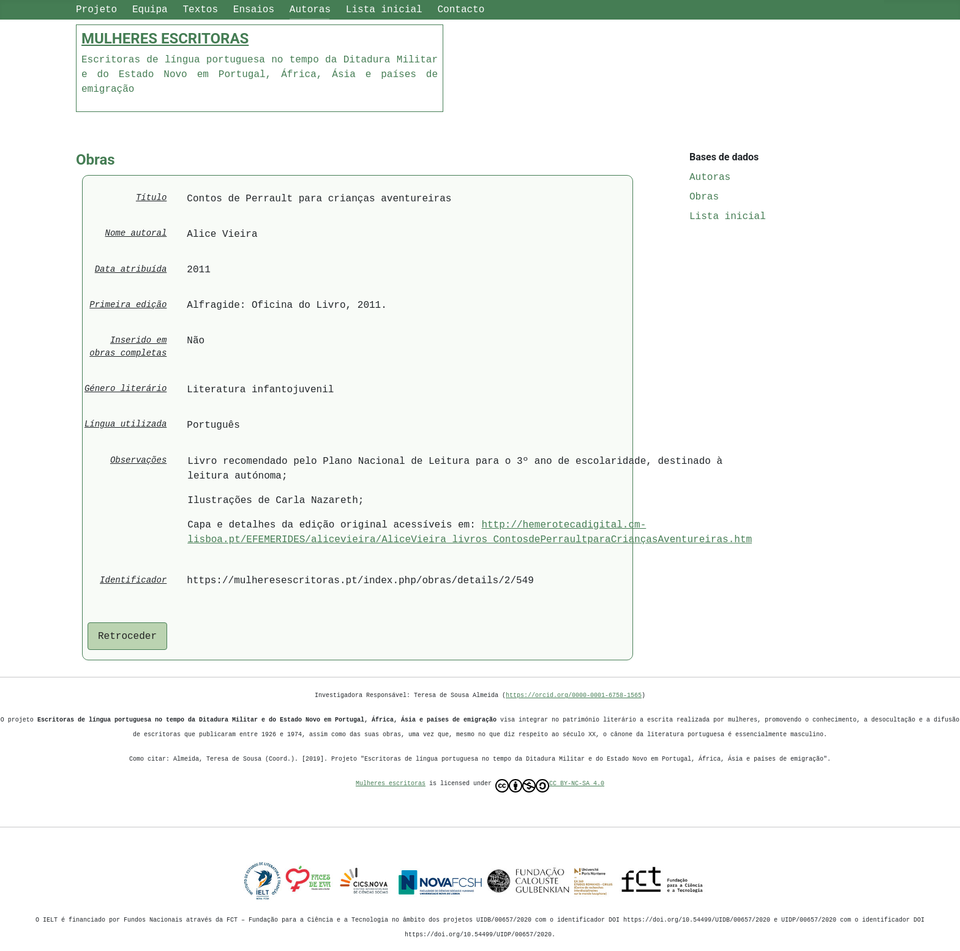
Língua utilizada (125, 424)
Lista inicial (384, 10)
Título (151, 198)
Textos (200, 10)
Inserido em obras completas (128, 347)
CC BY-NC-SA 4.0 (549, 785)
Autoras (310, 10)
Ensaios (253, 10)
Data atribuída (131, 269)
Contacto (460, 10)
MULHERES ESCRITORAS (165, 38)
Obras (704, 197)
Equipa (150, 10)
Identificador (133, 580)
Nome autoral (136, 233)
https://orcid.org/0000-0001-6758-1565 (574, 695)
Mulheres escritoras (391, 783)
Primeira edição (128, 305)
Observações (138, 460)
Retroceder (127, 636)
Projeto (96, 10)
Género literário (125, 389)
